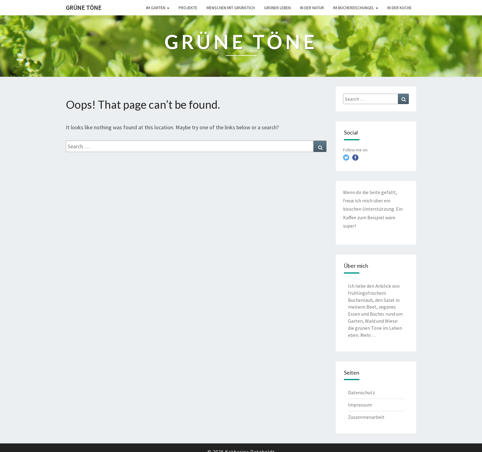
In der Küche (399, 7)
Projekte (188, 7)
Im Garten (157, 7)
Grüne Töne (83, 7)
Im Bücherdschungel (355, 7)
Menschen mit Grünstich (231, 7)
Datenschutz (361, 392)
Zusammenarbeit (366, 417)
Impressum (360, 405)
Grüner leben (277, 7)
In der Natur (312, 7)
